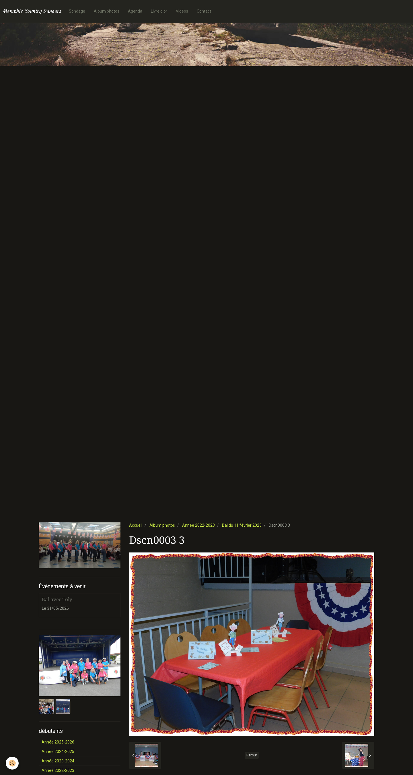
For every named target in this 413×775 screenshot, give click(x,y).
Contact (204, 11)
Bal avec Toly (57, 599)
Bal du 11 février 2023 (242, 525)
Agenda (135, 11)
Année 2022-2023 (198, 525)
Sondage (77, 11)
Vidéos (182, 11)
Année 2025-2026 (58, 742)
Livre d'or (159, 11)
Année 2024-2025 (58, 751)
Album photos (106, 11)
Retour (251, 755)
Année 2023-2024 (58, 761)
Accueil (135, 525)
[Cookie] (12, 763)
